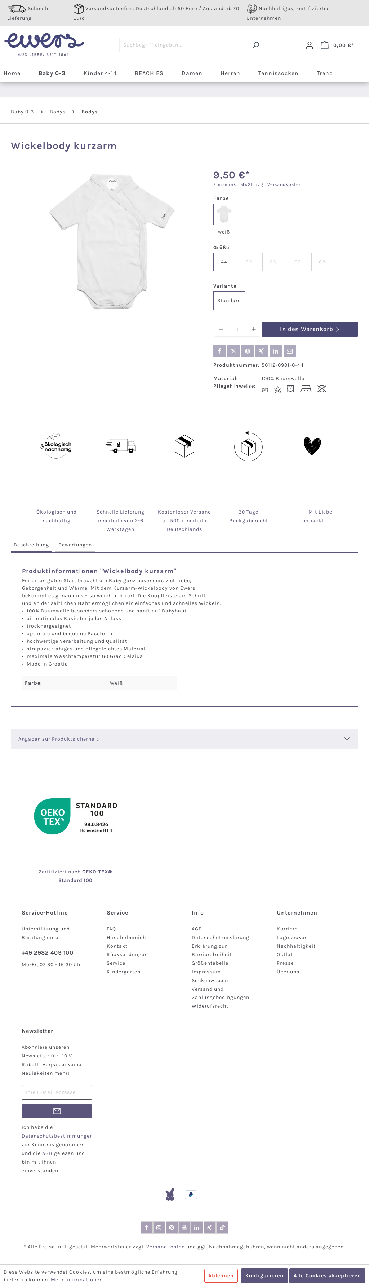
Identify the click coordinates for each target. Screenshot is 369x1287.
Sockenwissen (210, 980)
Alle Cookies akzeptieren (327, 1276)
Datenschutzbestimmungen (57, 1136)
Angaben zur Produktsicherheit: (59, 739)
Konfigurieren (264, 1276)
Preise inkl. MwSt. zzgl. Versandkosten (257, 184)
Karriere (287, 929)
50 (248, 262)
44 (224, 262)
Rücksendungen (127, 954)
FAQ (111, 929)
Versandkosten (165, 1247)
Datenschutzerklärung (220, 937)
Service (116, 963)
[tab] (31, 545)
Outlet (285, 954)
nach (82, 872)
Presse (285, 963)
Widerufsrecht (210, 1006)
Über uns (288, 972)
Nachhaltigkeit (296, 946)
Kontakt (117, 946)
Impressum (206, 972)
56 (273, 262)
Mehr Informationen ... (79, 1280)
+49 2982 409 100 (48, 952)
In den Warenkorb (310, 329)
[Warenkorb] (337, 45)
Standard (229, 300)
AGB (197, 929)
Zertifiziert (53, 872)
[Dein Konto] (309, 45)
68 (322, 262)
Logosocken (292, 937)
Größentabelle (210, 963)
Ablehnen (221, 1276)
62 (297, 262)
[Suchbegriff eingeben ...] (183, 45)
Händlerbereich (126, 937)
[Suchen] (255, 45)
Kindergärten (124, 972)
